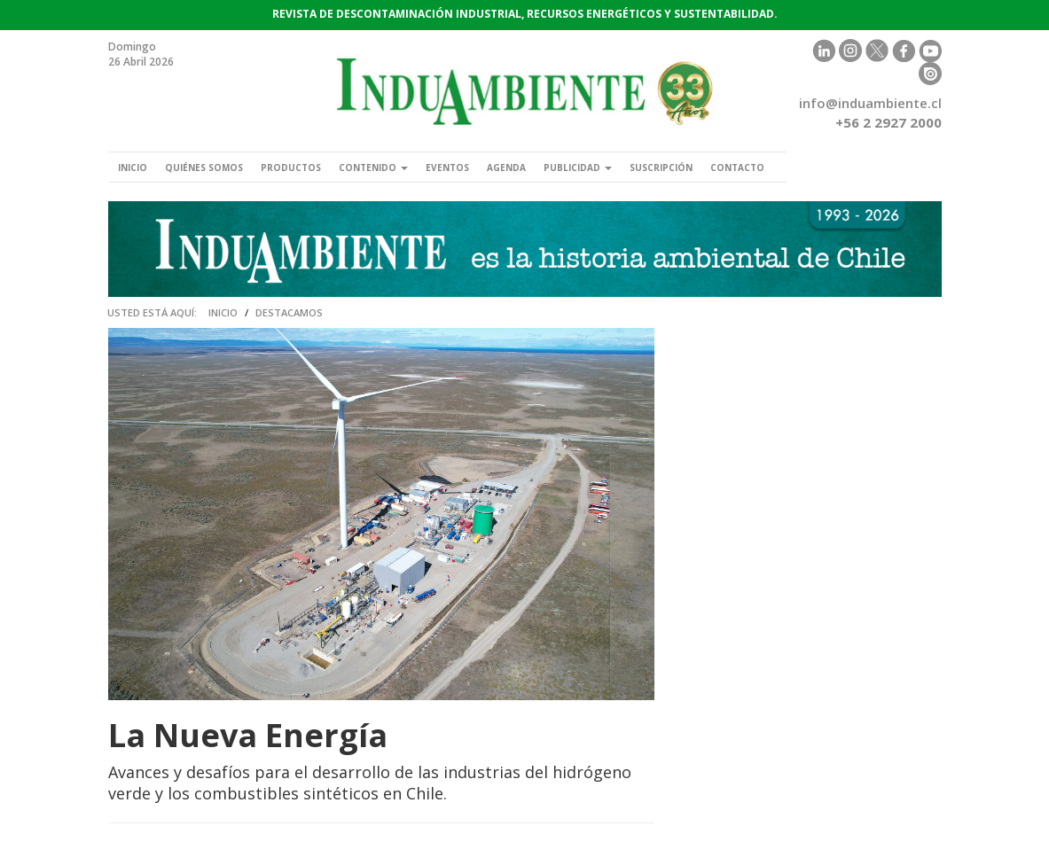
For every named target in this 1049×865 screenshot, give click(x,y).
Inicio (132, 167)
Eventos (447, 167)
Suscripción (661, 167)
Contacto (737, 167)
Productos (291, 167)
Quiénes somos (204, 167)
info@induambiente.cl (870, 103)
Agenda (506, 167)
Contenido (373, 167)
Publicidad (578, 167)
